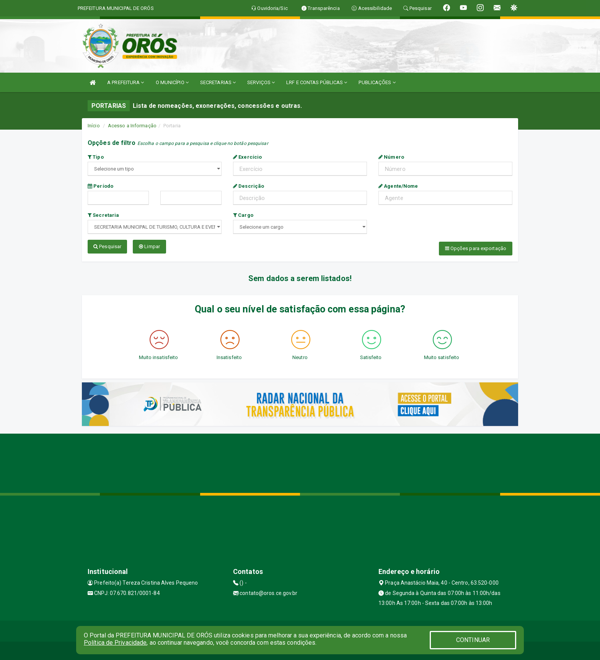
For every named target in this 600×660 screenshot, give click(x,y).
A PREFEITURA (125, 82)
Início (94, 125)
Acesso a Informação (132, 125)
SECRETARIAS (218, 82)
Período (100, 186)
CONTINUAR (473, 640)
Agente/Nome (398, 186)
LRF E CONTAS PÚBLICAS (316, 82)
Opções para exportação (475, 248)
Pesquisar (107, 246)
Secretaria (103, 215)
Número (391, 157)
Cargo (243, 215)
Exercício (247, 157)
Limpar (149, 246)
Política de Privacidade (115, 642)
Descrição (248, 186)
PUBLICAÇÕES (377, 82)
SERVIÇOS (261, 82)
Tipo (96, 157)
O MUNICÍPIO (172, 82)
